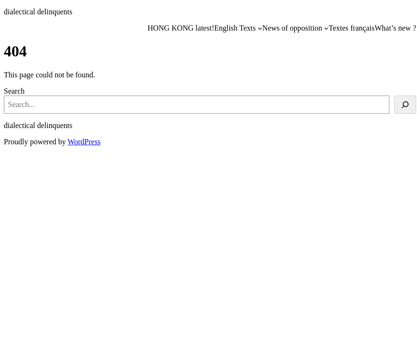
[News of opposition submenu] (326, 28)
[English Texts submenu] (260, 28)
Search (14, 91)
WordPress (83, 142)
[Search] (405, 105)
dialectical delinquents (38, 12)
